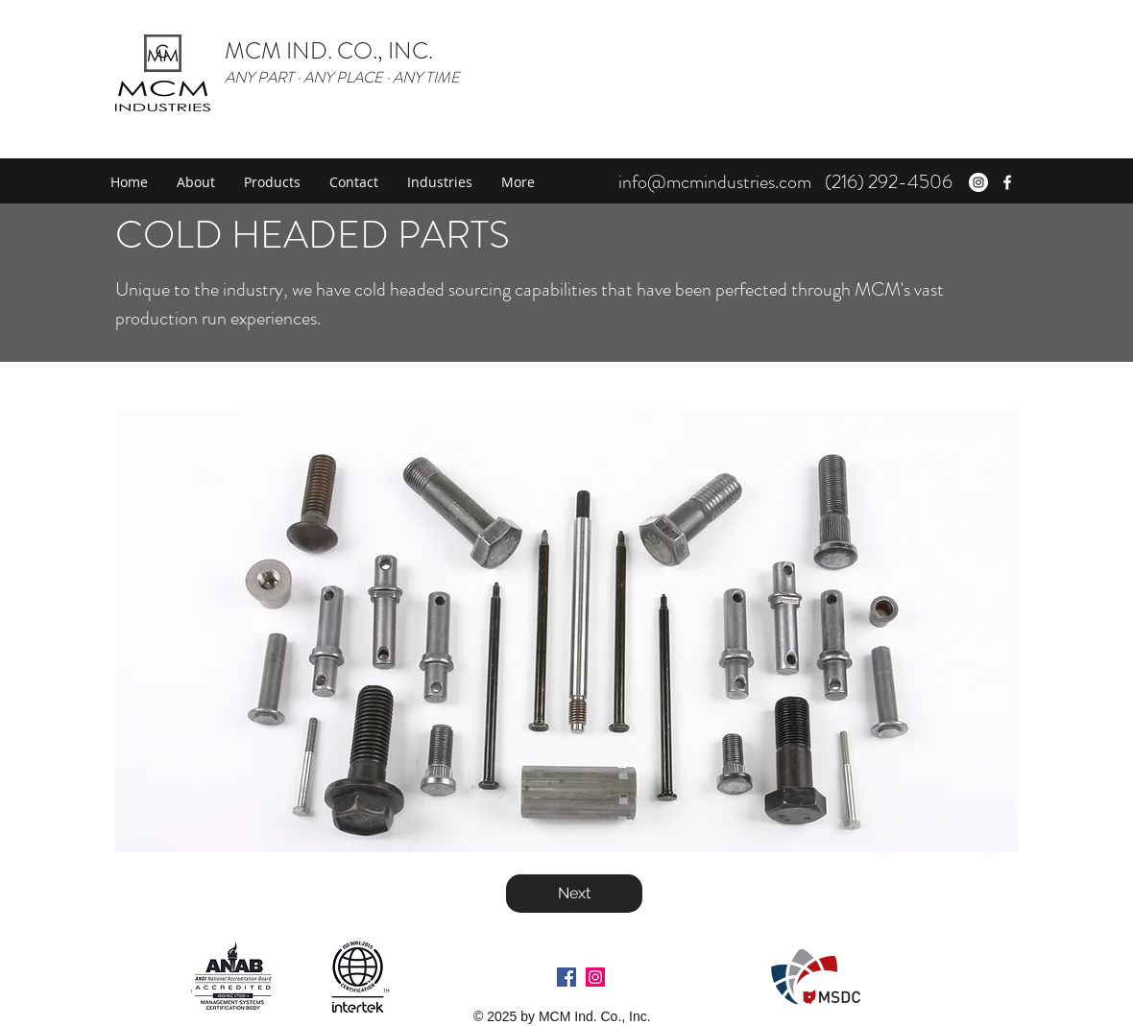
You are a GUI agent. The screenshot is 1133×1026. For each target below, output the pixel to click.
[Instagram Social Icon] (595, 977)
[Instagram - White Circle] (978, 182)
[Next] (574, 893)
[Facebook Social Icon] (566, 977)
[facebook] (1007, 182)
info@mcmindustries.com (714, 182)
